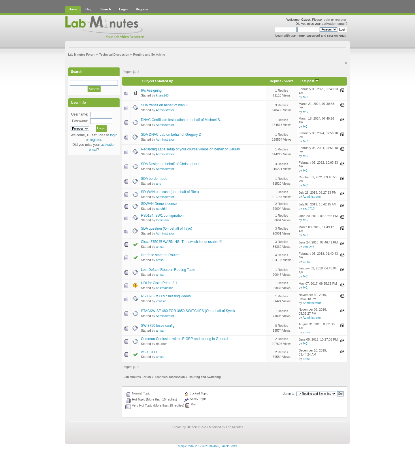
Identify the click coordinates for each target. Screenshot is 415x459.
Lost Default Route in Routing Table (168, 270)
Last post (309, 81)
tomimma (162, 220)
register (340, 19)
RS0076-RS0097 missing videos (166, 296)
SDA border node (154, 179)
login (326, 19)
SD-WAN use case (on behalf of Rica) (170, 192)
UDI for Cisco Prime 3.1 (159, 283)
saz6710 (309, 208)
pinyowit (308, 246)
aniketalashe (164, 288)
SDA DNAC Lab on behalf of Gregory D (171, 135)
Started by (165, 81)
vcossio (161, 301)
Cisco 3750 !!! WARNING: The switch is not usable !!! (181, 242)
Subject (148, 81)
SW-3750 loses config (158, 326)
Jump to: (289, 393)
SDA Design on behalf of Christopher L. (171, 164)
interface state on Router (160, 255)
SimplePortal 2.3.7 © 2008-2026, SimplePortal (207, 446)
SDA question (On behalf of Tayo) (166, 228)
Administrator (165, 110)
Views (288, 81)
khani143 (162, 95)
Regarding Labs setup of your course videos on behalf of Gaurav (190, 149)
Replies (276, 81)
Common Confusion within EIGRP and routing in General (184, 339)
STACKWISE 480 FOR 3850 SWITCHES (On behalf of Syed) (188, 311)
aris (158, 183)
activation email (334, 23)
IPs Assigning (151, 90)
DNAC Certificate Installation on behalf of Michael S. (181, 120)
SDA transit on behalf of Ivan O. (165, 105)
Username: (79, 114)
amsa (159, 246)
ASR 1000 (149, 352)
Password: (80, 121)
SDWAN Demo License (159, 204)
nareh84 (161, 208)
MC (305, 97)
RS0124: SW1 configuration (162, 216)
